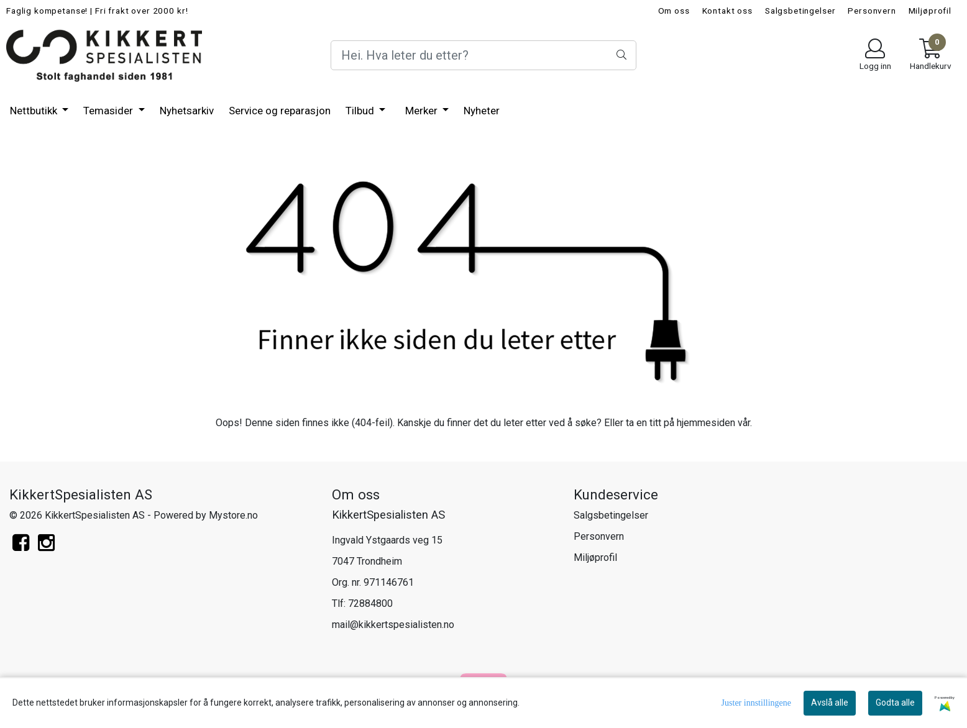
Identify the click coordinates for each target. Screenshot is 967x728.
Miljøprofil (930, 11)
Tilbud (361, 110)
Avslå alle (829, 703)
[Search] (483, 55)
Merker (422, 110)
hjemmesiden (706, 423)
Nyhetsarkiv (187, 110)
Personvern (872, 11)
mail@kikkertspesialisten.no (393, 624)
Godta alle (895, 703)
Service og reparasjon (280, 110)
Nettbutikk (35, 110)
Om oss (674, 11)
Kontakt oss (727, 11)
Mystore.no (233, 515)
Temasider (109, 110)
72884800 (370, 603)
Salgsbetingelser (800, 11)
